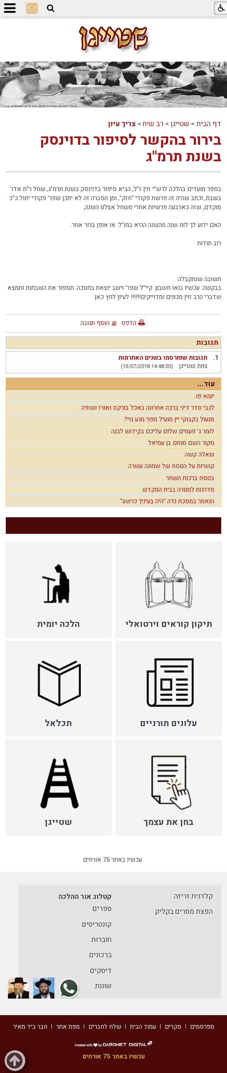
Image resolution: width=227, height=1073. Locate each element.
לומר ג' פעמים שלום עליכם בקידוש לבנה (162, 431)
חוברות (101, 939)
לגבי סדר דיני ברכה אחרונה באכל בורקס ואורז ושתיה (147, 407)
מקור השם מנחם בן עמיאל (181, 442)
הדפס (128, 322)
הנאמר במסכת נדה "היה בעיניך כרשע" (167, 501)
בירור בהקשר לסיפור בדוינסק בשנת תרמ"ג (130, 148)
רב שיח (153, 124)
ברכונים (100, 955)
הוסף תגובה (95, 322)
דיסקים (101, 970)
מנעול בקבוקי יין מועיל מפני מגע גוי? (169, 419)
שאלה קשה (199, 454)
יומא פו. (204, 396)
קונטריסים (97, 924)
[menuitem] (169, 589)
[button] (50, 8)
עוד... (206, 384)
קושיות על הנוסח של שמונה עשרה (171, 466)
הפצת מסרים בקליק (184, 911)
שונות (103, 986)
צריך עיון (122, 124)
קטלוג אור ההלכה (85, 896)
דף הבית (208, 124)
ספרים (102, 908)
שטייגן (180, 124)
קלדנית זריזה (193, 896)
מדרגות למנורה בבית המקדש (178, 489)
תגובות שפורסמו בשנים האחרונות (162, 357)
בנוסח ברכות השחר (190, 478)
